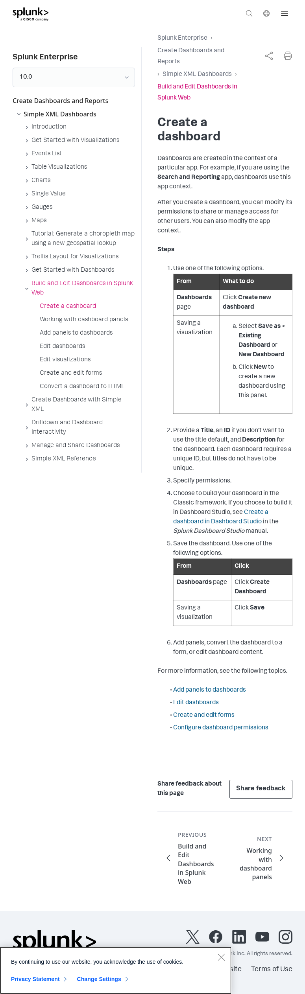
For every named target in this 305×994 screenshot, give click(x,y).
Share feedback (261, 789)
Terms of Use (271, 969)
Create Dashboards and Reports (190, 56)
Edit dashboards (196, 703)
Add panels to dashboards (209, 690)
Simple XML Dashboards (197, 75)
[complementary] (269, 56)
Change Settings (99, 983)
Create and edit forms (204, 715)
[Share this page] (269, 56)
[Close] (221, 961)
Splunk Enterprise (182, 38)
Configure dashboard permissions (220, 728)
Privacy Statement (35, 983)
